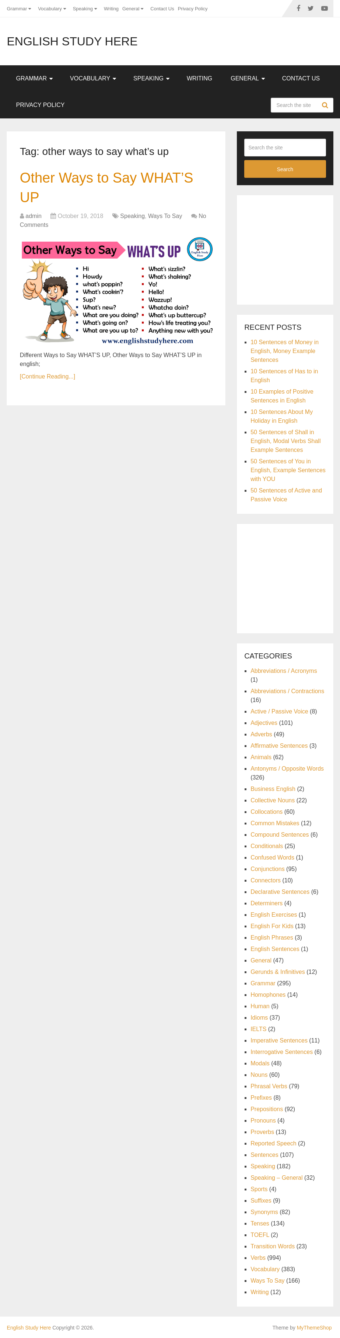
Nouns (258, 1075)
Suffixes (260, 1200)
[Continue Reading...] (47, 376)
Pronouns (263, 1120)
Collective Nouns (272, 800)
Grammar (17, 8)
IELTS (258, 1029)
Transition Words (272, 1246)
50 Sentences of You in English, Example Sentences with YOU (288, 470)
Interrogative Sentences (281, 1052)
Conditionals (266, 846)
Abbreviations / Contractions (287, 691)
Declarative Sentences (279, 892)
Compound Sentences (279, 835)
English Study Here (72, 41)
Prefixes (261, 1098)
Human (260, 1006)
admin (33, 216)
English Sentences (274, 949)
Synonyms (264, 1212)
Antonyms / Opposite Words (287, 768)
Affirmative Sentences (279, 746)
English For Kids (272, 926)
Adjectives (263, 723)
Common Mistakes (274, 823)
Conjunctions (267, 869)
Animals (260, 757)
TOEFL (259, 1235)
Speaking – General (276, 1178)
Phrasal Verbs (268, 1086)
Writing (111, 8)
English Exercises (273, 915)
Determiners (266, 903)
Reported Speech (273, 1143)
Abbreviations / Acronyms (283, 671)
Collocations (266, 812)
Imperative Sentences (279, 1040)
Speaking (83, 8)
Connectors (265, 880)
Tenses (259, 1223)
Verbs (258, 1258)
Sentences (264, 1155)
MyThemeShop (314, 1328)
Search (326, 105)
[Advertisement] (292, 249)
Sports (258, 1189)
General (130, 8)
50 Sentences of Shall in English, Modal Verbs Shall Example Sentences (285, 441)
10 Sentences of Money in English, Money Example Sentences (284, 351)
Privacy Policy (193, 8)
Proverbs (262, 1132)
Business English (272, 789)
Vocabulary (50, 8)
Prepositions (266, 1109)
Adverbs (261, 734)
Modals (260, 1063)
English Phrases (271, 937)
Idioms (259, 1017)
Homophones (267, 995)
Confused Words (272, 857)
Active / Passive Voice (279, 711)
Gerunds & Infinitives (277, 972)
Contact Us (162, 8)
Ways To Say (165, 216)
